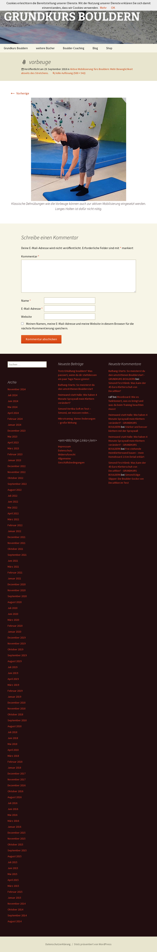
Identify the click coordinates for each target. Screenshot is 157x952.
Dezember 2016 (17, 785)
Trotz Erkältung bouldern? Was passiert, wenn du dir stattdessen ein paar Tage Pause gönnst (77, 375)
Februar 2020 (15, 625)
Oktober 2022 (15, 478)
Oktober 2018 (15, 714)
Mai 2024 (12, 407)
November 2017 (17, 779)
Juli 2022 (12, 495)
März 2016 (13, 821)
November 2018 (17, 708)
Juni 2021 (13, 560)
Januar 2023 (14, 460)
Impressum (64, 446)
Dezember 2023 (17, 430)
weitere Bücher (45, 48)
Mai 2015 (12, 874)
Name (26, 300)
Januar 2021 (14, 578)
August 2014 (15, 921)
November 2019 (17, 643)
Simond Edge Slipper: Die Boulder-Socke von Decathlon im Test (126, 478)
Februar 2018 (15, 761)
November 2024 (17, 389)
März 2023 (13, 448)
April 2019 (13, 679)
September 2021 (17, 554)
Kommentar (30, 256)
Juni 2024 (13, 401)
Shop (109, 48)
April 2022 (13, 513)
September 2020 (17, 596)
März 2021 (13, 566)
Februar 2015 (15, 891)
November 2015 (17, 838)
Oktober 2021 (15, 549)
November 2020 (17, 590)
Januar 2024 (14, 424)
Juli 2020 (12, 608)
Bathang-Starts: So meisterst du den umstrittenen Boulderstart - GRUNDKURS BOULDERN (126, 375)
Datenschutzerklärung (58, 944)
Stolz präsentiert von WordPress (93, 944)
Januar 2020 (14, 631)
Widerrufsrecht (66, 454)
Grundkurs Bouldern (16, 48)
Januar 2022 (14, 531)
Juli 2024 (12, 395)
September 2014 (17, 915)
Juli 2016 (12, 803)
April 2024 (13, 413)
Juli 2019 (12, 667)
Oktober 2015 (15, 844)
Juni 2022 (13, 501)
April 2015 (13, 880)
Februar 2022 (15, 525)
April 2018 (13, 750)
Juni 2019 (13, 673)
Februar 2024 (15, 419)
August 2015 (15, 856)
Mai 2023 (12, 436)
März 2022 (13, 519)
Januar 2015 (14, 897)
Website (26, 316)
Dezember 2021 (17, 537)
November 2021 (17, 543)
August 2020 (15, 602)
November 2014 (17, 903)
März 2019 (13, 685)
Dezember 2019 (17, 637)
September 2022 (17, 484)
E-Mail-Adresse (32, 308)
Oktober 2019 (15, 649)
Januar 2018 (14, 767)
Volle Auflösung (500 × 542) (70, 73)
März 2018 (13, 755)
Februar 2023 (15, 454)
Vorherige (19, 93)
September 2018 (17, 720)
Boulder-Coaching (73, 48)
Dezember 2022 (17, 466)
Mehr (103, 8)
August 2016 (15, 797)
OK (113, 8)
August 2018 (15, 726)
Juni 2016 (13, 809)
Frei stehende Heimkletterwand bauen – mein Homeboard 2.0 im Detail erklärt (126, 452)
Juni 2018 (13, 738)
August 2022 (15, 489)
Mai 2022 (12, 507)
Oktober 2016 (15, 791)
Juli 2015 (12, 862)
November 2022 (17, 472)
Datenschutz (65, 450)
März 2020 (13, 620)
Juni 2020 (13, 614)
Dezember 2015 (17, 832)
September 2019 (17, 655)
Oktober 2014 (15, 909)
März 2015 (13, 886)
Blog (95, 48)
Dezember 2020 (17, 584)
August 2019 (15, 661)
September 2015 (17, 850)
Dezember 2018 (17, 702)
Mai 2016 (12, 815)
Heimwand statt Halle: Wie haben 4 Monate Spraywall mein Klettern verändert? (77, 398)
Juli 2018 (12, 732)
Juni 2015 (13, 868)
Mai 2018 (12, 744)
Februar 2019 (15, 690)
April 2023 (13, 442)
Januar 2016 (14, 826)
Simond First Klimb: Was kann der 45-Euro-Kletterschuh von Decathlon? (127, 387)
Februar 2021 (15, 572)
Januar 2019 (14, 696)
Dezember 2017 (17, 773)
